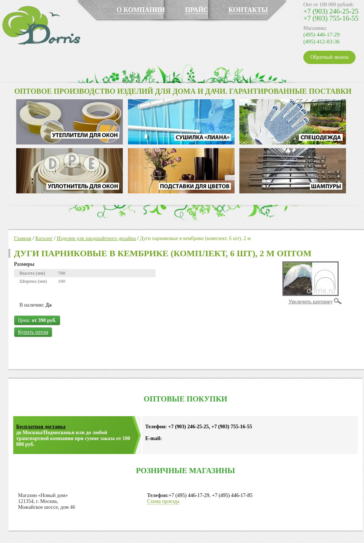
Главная (22, 238)
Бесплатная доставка (40, 426)
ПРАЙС (196, 10)
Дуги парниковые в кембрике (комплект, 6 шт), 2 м (195, 238)
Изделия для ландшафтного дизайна (96, 238)
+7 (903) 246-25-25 (330, 11)
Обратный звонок (329, 57)
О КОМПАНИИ (141, 10)
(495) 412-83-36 (321, 41)
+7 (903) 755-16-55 (330, 18)
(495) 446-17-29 (321, 34)
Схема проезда (163, 501)
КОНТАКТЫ (248, 10)
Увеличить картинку (311, 301)
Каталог (44, 238)
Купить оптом (33, 332)
